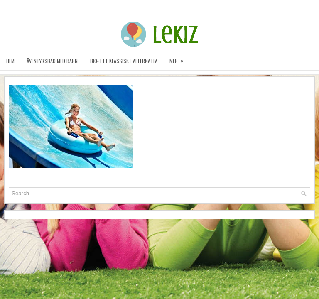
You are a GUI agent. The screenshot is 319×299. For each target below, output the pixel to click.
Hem (10, 60)
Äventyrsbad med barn (52, 60)
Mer (179, 58)
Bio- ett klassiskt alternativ (123, 60)
